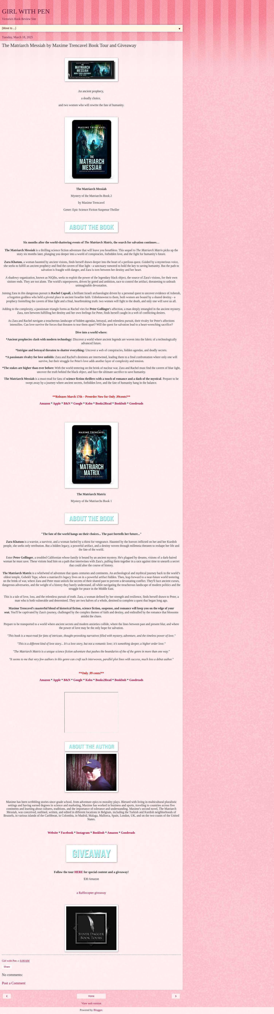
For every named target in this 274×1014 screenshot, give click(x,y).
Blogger (97, 1010)
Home (91, 996)
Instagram (83, 832)
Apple (57, 403)
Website (53, 832)
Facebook (67, 832)
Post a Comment (13, 983)
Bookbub (120, 403)
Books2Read (104, 403)
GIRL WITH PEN (26, 11)
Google (77, 403)
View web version (91, 1003)
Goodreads (136, 403)
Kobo (88, 403)
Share (7, 967)
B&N (67, 403)
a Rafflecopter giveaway (91, 892)
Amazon (44, 403)
